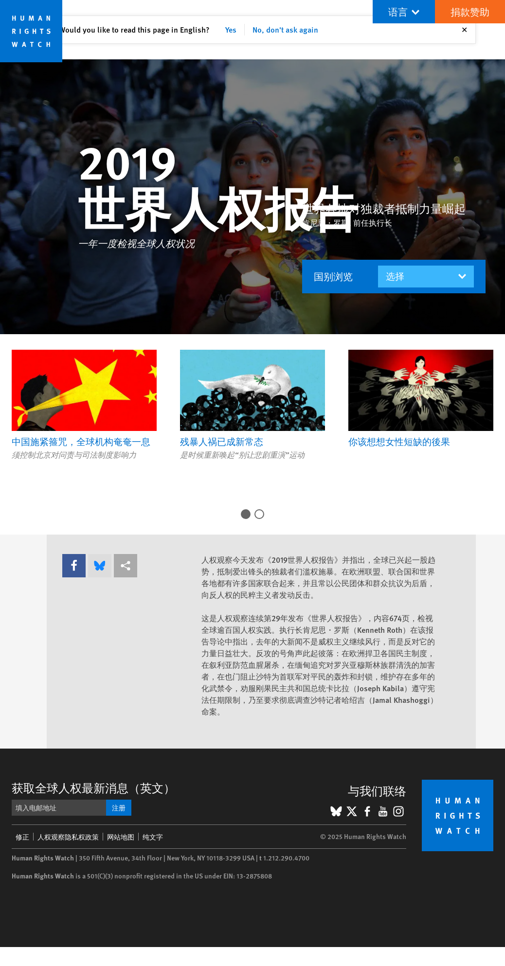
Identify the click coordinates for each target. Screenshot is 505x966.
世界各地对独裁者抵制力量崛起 (384, 208)
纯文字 (153, 836)
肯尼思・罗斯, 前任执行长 (347, 222)
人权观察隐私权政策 (68, 836)
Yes (230, 29)
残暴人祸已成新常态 (221, 441)
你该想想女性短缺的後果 (399, 441)
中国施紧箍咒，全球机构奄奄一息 (81, 441)
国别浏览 (333, 276)
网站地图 (120, 836)
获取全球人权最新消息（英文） (93, 787)
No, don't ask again (285, 29)
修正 (22, 836)
